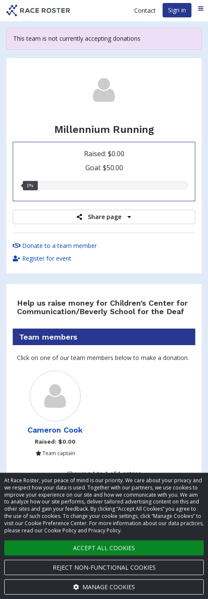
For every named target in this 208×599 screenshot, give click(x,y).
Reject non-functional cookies (104, 567)
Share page (104, 217)
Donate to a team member (55, 246)
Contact (145, 10)
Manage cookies (104, 587)
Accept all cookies (104, 548)
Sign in (177, 10)
